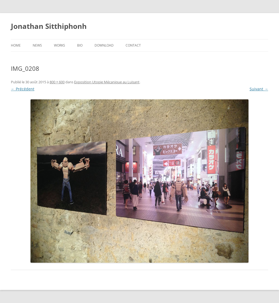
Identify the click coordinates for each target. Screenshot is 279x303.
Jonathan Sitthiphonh (49, 26)
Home (16, 45)
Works (59, 45)
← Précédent (22, 88)
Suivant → (259, 88)
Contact (133, 45)
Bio (80, 45)
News (37, 45)
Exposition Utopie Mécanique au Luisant (107, 81)
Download (104, 45)
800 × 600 (57, 81)
